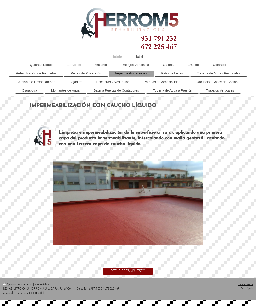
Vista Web (247, 288)
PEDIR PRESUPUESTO (128, 271)
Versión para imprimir (18, 284)
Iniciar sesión (245, 284)
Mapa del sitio (42, 284)
